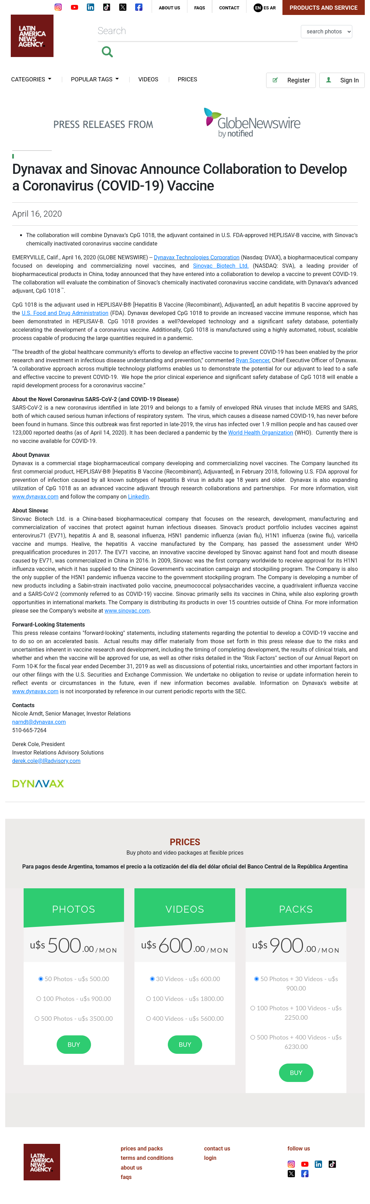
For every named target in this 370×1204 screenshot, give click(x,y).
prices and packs (142, 1148)
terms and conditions (147, 1158)
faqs (199, 7)
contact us (217, 1148)
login (210, 1158)
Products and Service (323, 7)
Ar (273, 7)
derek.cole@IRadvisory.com (46, 761)
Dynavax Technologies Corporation (197, 257)
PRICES (187, 79)
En (258, 7)
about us (169, 7)
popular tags (92, 79)
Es (266, 7)
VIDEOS (148, 79)
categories (29, 79)
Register (291, 80)
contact (229, 7)
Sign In (342, 80)
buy (73, 1044)
